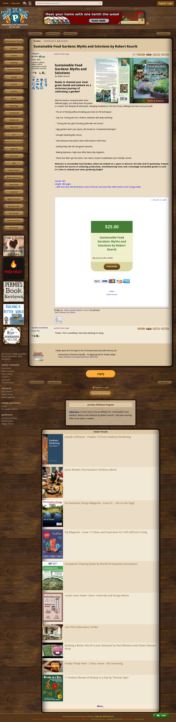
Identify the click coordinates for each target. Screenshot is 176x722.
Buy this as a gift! (101, 388)
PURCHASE (112, 266)
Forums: (37, 41)
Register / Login (165, 3)
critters (13, 56)
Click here (74, 412)
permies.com (13, 206)
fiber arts (14, 127)
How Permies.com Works (65, 312)
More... (100, 706)
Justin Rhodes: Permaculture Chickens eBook (91, 469)
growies (13, 48)
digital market (14, 199)
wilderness (14, 120)
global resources (14, 178)
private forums (13, 221)
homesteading (14, 70)
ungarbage (13, 106)
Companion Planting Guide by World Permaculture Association (101, 563)
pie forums (14, 213)
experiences (14, 170)
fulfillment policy (72, 719)
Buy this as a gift (160, 200)
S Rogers (35, 54)
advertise (45, 719)
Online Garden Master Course (76, 310)
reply (100, 374)
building (13, 63)
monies (14, 84)
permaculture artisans (14, 142)
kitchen (14, 91)
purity (13, 99)
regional (13, 149)
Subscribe (15, 3)
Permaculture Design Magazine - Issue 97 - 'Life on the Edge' (100, 503)
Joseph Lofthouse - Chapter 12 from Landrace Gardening (98, 436)
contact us (36, 719)
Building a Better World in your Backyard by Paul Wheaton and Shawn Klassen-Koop (110, 647)
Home (5, 3)
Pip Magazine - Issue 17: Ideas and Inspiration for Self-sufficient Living (106, 532)
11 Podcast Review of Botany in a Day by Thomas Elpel (96, 677)
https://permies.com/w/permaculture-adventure (78, 357)
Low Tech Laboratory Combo (81, 627)
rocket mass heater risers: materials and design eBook (97, 595)
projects (13, 192)
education (13, 156)
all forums (13, 228)
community (14, 113)
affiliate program (58, 719)
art (14, 135)
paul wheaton (128, 719)
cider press (14, 185)
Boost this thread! (100, 393)
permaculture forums (13, 41)
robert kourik (49, 41)
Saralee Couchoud (39, 328)
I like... (34, 77)
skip (14, 163)
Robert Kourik (112, 295)
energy (14, 77)
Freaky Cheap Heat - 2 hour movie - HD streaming (94, 663)
